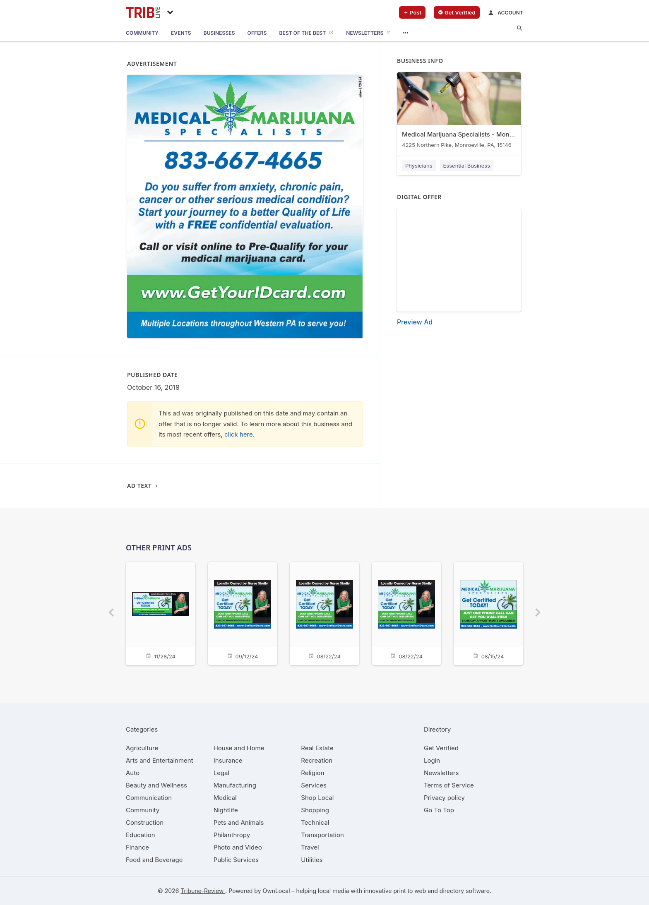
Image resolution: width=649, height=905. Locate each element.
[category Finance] (137, 847)
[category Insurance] (228, 760)
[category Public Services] (236, 860)
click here (238, 434)
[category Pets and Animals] (239, 822)
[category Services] (314, 785)
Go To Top (439, 810)
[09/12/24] (242, 613)
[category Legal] (221, 773)
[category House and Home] (239, 748)
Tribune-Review (202, 890)
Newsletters (441, 773)
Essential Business (466, 165)
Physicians (419, 165)
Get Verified (441, 748)
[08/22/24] (324, 613)
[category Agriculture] (142, 748)
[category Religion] (312, 773)
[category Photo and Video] (238, 847)
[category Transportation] (322, 835)
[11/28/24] (160, 613)
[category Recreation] (316, 760)
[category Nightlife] (226, 810)
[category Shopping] (315, 810)
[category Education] (140, 835)
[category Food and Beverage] (154, 860)
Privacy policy (444, 798)
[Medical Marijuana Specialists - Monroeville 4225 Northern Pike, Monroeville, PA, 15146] (459, 112)
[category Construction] (144, 822)
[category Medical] (225, 798)
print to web (409, 890)
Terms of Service (449, 785)
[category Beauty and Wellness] (156, 785)
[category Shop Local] (317, 798)
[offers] (257, 33)
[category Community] (142, 810)
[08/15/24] (488, 613)
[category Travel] (310, 847)
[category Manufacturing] (235, 785)
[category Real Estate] (317, 748)
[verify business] (457, 12)
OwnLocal (276, 890)
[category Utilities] (311, 860)
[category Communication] (149, 798)
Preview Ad (415, 322)
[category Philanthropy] (232, 835)
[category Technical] (315, 822)
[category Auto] (132, 773)
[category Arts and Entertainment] (159, 760)
